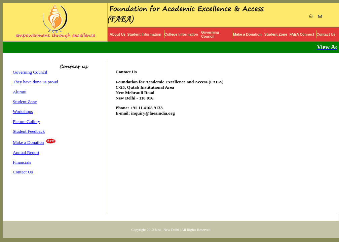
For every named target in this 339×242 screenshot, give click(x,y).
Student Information (144, 34)
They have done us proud (35, 81)
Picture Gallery (26, 121)
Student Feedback (29, 131)
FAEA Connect (301, 34)
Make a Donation (247, 34)
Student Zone (275, 34)
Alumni (20, 91)
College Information (181, 34)
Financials (22, 162)
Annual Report (26, 152)
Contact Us (325, 34)
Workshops (23, 111)
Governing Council (210, 34)
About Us (117, 34)
